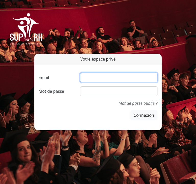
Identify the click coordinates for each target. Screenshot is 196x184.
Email (44, 77)
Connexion (144, 115)
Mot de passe (51, 91)
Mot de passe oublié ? (138, 103)
